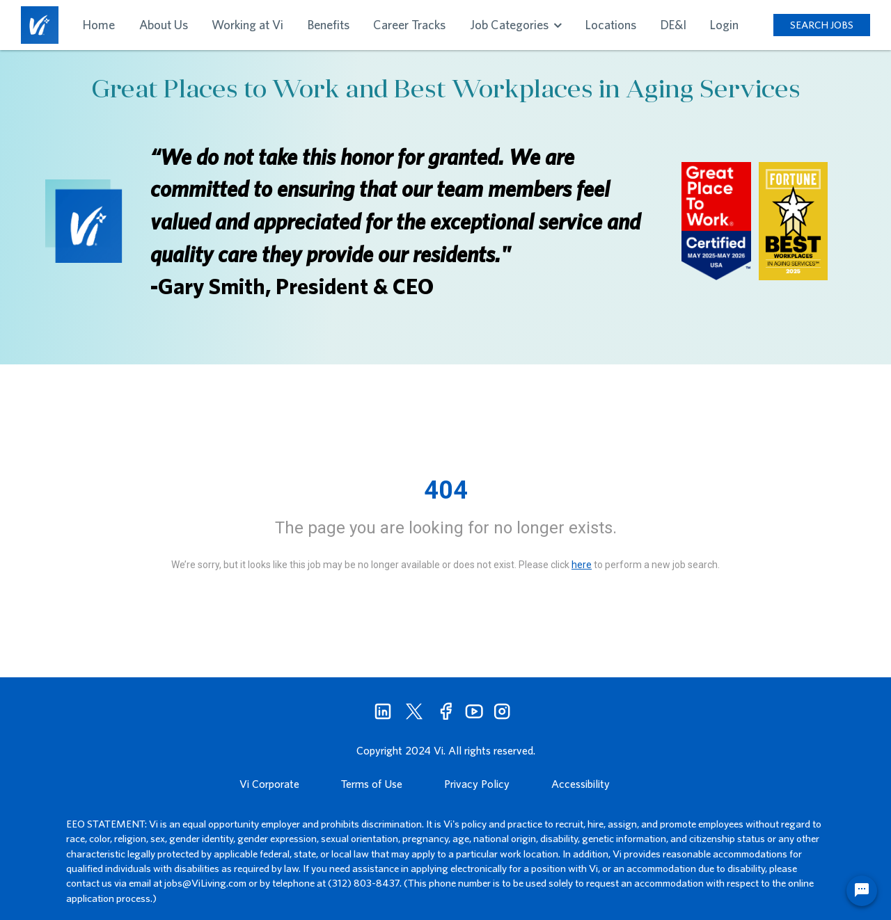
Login (724, 24)
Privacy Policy (477, 783)
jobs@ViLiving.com (205, 883)
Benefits (328, 24)
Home (99, 24)
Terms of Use (371, 783)
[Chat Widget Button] (861, 890)
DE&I (673, 24)
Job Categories (516, 24)
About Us (163, 24)
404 (446, 490)
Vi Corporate (269, 783)
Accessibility (580, 783)
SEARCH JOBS (821, 25)
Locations (610, 24)
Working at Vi (247, 24)
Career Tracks (409, 24)
